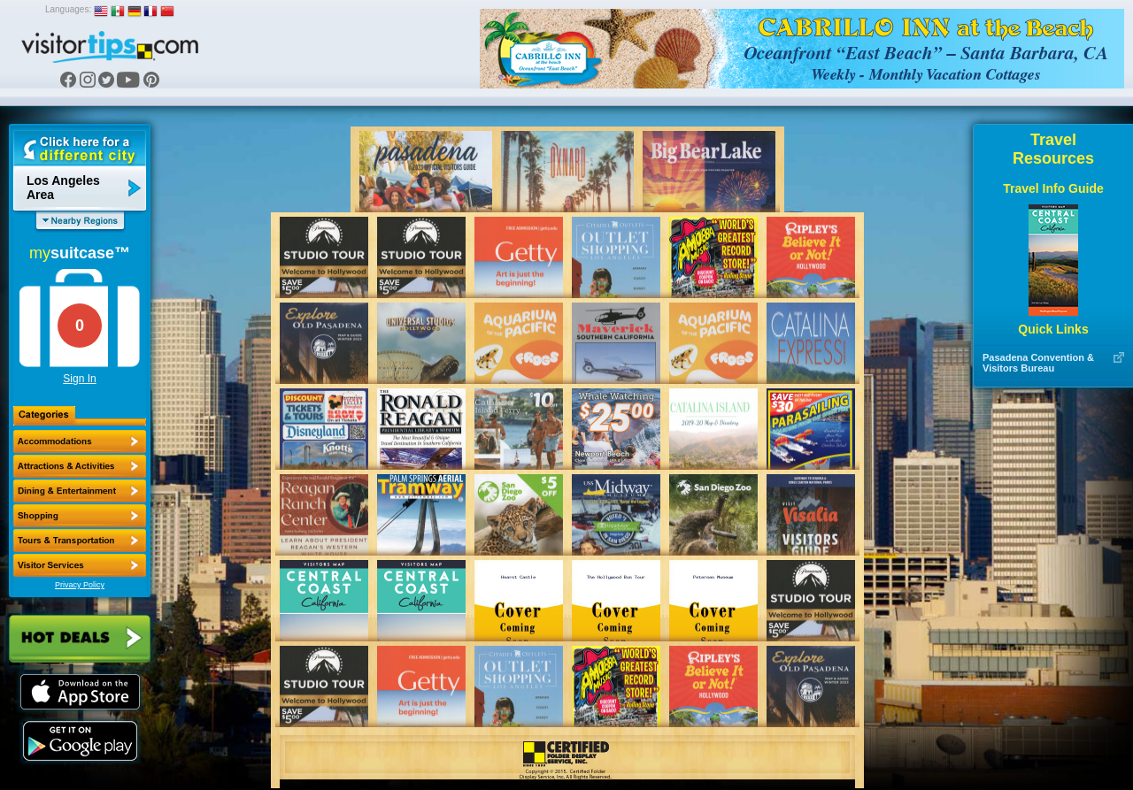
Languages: (68, 9)
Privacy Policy (79, 584)
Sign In (79, 378)
